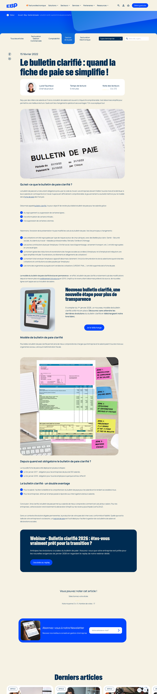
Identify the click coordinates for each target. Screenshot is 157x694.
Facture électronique (37, 5)
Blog (25, 15)
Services (76, 5)
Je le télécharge (94, 327)
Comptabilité (54, 38)
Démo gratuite (140, 5)
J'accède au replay (41, 562)
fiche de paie (29, 197)
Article (12, 689)
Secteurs (65, 5)
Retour (10, 15)
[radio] (77, 599)
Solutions (53, 5)
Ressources (102, 5)
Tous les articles (17, 38)
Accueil (20, 15)
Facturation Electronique (85, 38)
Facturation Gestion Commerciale (36, 38)
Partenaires (88, 5)
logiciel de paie (59, 518)
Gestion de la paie (33, 15)
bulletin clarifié (40, 206)
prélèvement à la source (49, 278)
